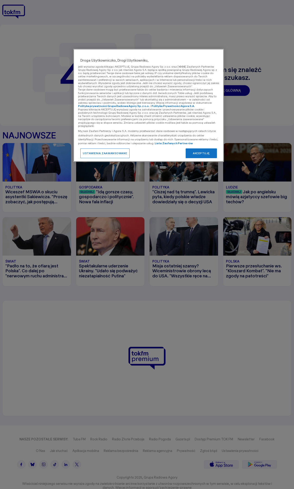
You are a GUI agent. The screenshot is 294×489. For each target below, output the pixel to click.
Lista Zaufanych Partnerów (174, 143)
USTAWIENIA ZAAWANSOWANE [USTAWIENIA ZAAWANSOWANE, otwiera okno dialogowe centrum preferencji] (105, 153)
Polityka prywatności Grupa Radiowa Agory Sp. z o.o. (113, 105)
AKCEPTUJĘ (201, 153)
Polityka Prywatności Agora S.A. (173, 105)
